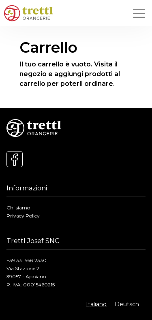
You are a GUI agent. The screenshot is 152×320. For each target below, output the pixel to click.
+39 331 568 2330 (26, 260)
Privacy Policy (23, 216)
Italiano (96, 304)
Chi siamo (18, 208)
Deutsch (127, 304)
